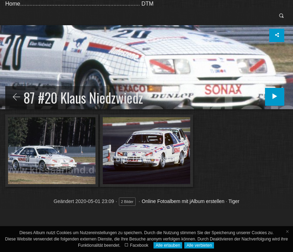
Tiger (233, 201)
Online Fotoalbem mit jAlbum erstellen (183, 201)
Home (12, 4)
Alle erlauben (168, 245)
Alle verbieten (199, 245)
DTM (147, 4)
